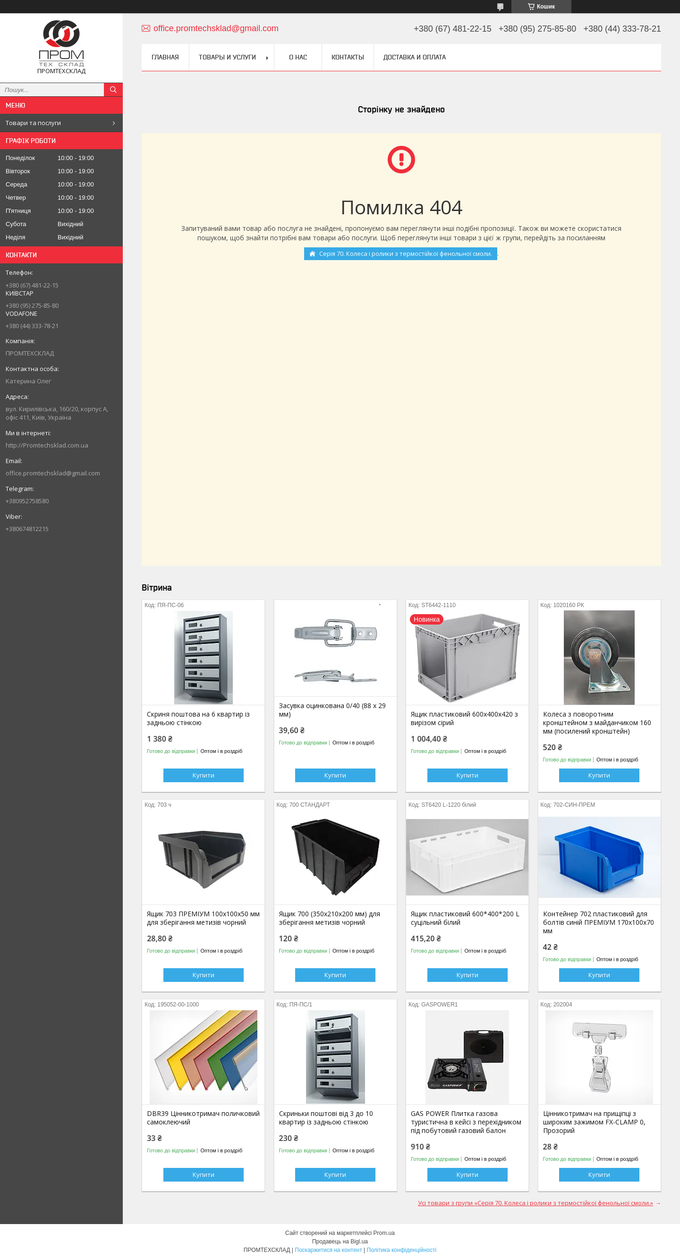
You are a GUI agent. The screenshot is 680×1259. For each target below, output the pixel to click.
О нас (298, 57)
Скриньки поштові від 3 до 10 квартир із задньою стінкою (326, 1117)
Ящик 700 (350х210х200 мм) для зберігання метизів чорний (329, 918)
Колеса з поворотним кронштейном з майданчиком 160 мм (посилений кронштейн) (597, 722)
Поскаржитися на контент (328, 1250)
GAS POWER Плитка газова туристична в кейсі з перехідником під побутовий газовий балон (466, 1122)
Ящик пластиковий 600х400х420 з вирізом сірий (464, 718)
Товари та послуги (33, 122)
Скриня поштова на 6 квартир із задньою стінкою (198, 718)
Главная (165, 57)
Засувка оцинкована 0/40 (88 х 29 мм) (332, 709)
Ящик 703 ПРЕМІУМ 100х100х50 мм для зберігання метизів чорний (203, 918)
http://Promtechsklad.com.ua (47, 445)
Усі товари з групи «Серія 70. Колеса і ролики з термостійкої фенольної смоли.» (535, 1203)
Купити (203, 775)
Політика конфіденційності (402, 1250)
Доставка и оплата (414, 57)
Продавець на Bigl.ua (340, 1241)
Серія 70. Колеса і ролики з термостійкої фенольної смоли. (405, 253)
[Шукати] (113, 90)
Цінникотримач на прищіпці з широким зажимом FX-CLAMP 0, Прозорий (594, 1122)
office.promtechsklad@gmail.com (53, 473)
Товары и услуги (227, 57)
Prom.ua (384, 1233)
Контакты (348, 57)
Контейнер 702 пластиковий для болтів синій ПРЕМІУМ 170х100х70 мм (598, 922)
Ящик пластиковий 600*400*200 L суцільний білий (465, 918)
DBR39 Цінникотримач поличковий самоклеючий (203, 1117)
